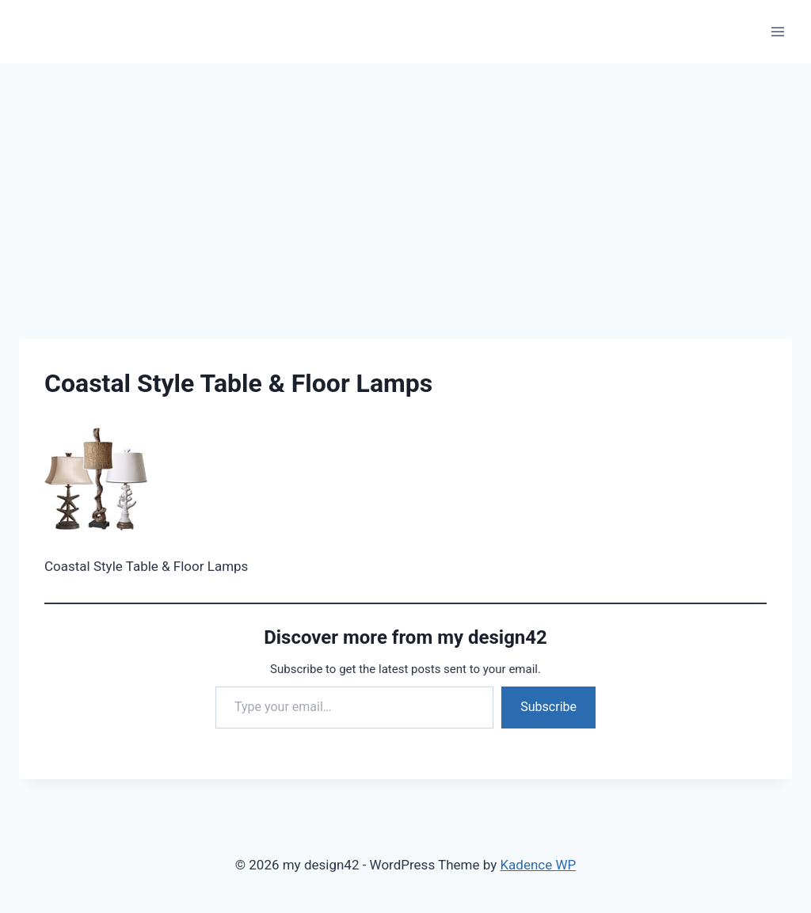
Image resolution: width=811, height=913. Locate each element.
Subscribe (548, 706)
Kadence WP (538, 865)
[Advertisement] (405, 182)
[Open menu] (777, 31)
